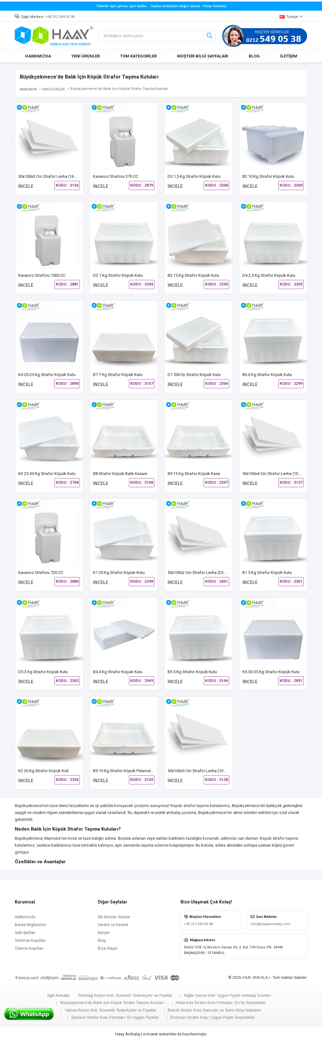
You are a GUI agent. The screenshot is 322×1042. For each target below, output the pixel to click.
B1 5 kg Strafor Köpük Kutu (267, 572)
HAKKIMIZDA (38, 56)
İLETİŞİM (288, 56)
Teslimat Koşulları (30, 940)
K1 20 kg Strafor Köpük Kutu (119, 572)
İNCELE (25, 186)
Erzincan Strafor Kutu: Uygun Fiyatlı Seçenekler (212, 1017)
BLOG (254, 56)
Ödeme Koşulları (29, 948)
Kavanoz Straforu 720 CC (40, 572)
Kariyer (104, 932)
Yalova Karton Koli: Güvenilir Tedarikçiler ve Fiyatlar (110, 1010)
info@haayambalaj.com (270, 924)
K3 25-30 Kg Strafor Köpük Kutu (46, 473)
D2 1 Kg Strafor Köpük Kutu (118, 275)
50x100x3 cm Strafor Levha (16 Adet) (51, 176)
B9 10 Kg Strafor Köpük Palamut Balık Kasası (133, 770)
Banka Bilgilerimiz (30, 925)
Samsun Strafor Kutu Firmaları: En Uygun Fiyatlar (115, 1017)
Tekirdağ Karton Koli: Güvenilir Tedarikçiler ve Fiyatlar (125, 995)
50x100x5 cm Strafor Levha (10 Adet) (201, 770)
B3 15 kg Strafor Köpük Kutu (193, 275)
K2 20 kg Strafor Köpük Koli (43, 770)
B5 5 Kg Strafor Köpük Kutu (192, 671)
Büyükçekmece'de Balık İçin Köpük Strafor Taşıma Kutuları (112, 1003)
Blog (102, 940)
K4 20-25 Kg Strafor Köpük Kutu (46, 374)
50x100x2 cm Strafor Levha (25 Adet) (201, 572)
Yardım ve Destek (113, 925)
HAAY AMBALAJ (256, 977)
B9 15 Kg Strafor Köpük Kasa (194, 473)
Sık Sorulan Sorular (114, 917)
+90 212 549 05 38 (60, 17)
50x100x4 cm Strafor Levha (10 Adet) (275, 473)
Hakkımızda (25, 917)
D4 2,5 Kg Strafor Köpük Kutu (268, 275)
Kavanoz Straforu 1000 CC (41, 275)
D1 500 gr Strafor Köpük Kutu (194, 374)
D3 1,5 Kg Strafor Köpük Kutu (194, 176)
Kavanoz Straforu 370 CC (115, 176)
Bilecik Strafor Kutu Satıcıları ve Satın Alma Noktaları (214, 1010)
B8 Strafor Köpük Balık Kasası (120, 473)
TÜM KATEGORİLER (138, 56)
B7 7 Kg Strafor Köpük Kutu (117, 374)
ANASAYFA (28, 89)
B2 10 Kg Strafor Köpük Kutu (268, 176)
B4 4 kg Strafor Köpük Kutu (117, 671)
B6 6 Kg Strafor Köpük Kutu (267, 374)
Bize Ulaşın (107, 948)
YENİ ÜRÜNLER (85, 56)
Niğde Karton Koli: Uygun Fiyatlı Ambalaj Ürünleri (227, 995)
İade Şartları (25, 932)
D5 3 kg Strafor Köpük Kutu (43, 671)
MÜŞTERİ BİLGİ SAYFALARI (202, 56)
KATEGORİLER (53, 89)
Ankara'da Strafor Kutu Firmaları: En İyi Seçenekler (220, 1003)
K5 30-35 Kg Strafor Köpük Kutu (271, 671)
